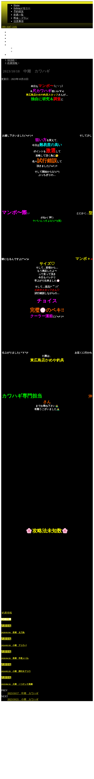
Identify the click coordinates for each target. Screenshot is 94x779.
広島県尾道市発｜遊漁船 (14, 760)
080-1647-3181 (9, 26)
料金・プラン (21, 18)
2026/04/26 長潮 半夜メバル (15, 658)
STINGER (65, 777)
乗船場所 (19, 48)
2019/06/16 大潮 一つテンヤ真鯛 (17, 684)
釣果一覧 (19, 14)
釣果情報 (7, 612)
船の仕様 (19, 51)
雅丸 (4, 754)
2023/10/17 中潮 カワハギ (22, 693)
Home (17, 5)
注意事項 (19, 21)
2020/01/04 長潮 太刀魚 (13, 632)
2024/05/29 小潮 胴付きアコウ (16, 671)
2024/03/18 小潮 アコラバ (14, 645)
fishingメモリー (22, 8)
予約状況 (19, 11)
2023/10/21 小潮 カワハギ (22, 699)
